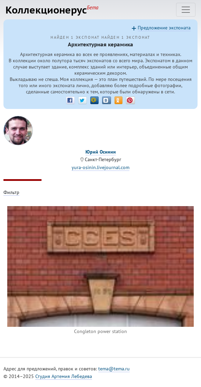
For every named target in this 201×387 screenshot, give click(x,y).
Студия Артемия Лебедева (63, 376)
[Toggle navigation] (185, 10)
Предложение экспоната (164, 28)
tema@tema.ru (114, 369)
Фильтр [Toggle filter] (11, 192)
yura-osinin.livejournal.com (100, 167)
